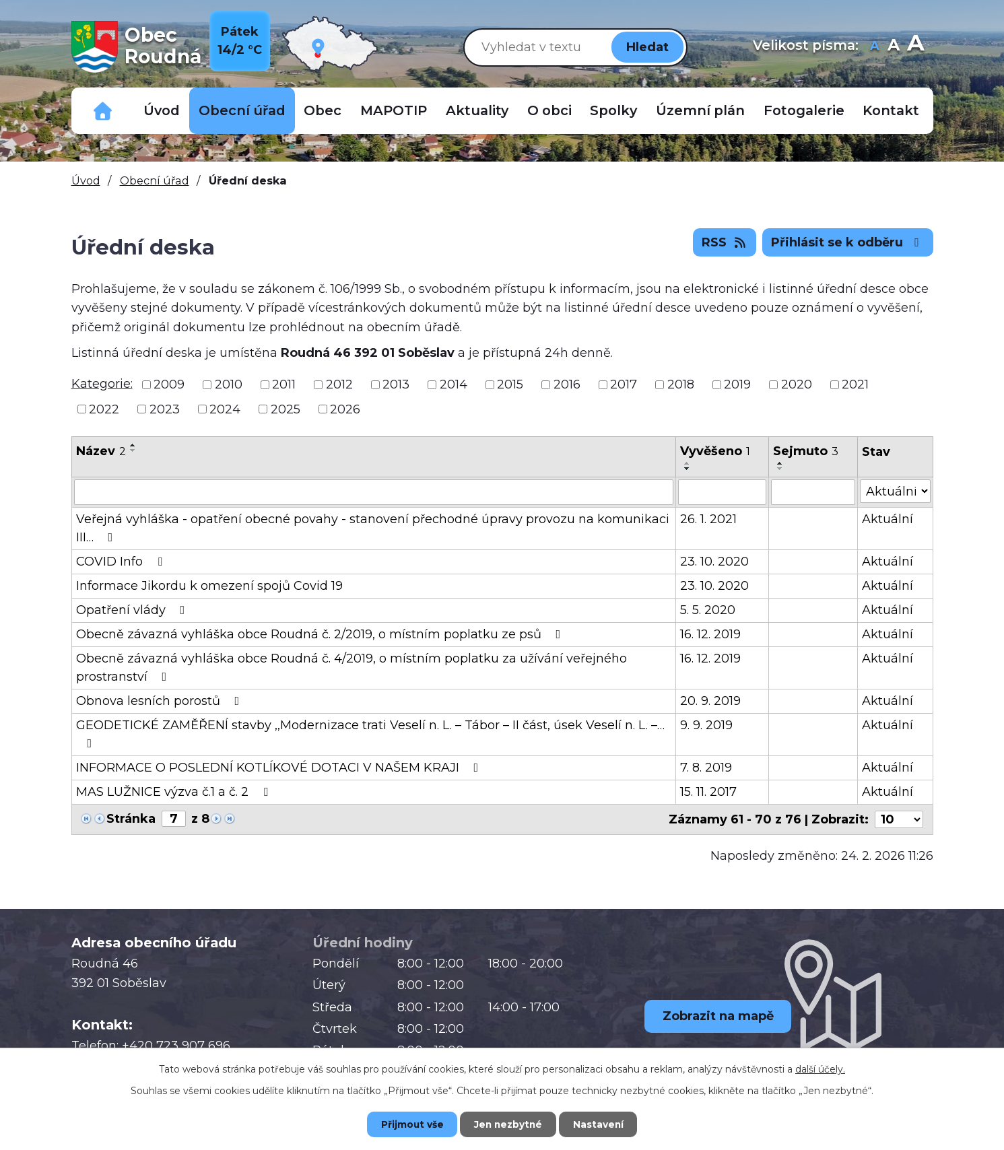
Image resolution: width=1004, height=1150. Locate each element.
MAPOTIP (393, 110)
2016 (567, 384)
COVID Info (122, 561)
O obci (549, 110)
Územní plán (700, 110)
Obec (322, 110)
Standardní (893, 46)
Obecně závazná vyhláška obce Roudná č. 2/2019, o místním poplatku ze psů (321, 634)
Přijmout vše (407, 1124)
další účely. (820, 1068)
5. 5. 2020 (707, 610)
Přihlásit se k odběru (848, 242)
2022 (104, 408)
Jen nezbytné (508, 1124)
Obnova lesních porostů (160, 701)
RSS (725, 242)
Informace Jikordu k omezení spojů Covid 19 (209, 585)
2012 (339, 384)
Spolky (613, 110)
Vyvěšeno (715, 451)
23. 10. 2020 (714, 561)
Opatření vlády (133, 610)
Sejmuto (805, 451)
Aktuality (477, 110)
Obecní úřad (242, 110)
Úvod (161, 110)
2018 (680, 384)
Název (101, 451)
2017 (623, 384)
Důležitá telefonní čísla (103, 111)
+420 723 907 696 (176, 1045)
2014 (453, 384)
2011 (284, 384)
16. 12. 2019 (710, 634)
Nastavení (602, 1124)
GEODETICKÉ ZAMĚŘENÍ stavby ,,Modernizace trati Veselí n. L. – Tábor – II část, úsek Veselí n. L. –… (370, 733)
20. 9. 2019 (710, 701)
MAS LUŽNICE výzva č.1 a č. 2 (174, 791)
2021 (855, 384)
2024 (224, 408)
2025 (285, 408)
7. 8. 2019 (706, 767)
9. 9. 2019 (706, 725)
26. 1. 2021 (708, 519)
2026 (345, 408)
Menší (875, 46)
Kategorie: (102, 383)
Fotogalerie (804, 110)
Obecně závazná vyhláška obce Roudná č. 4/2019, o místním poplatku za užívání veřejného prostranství (351, 667)
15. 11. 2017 (708, 791)
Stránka (131, 818)
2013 (395, 384)
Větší (915, 46)
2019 (737, 384)
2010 (228, 384)
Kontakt (891, 110)
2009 (169, 384)
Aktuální (887, 519)
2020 (796, 384)
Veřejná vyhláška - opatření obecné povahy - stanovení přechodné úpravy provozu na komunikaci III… (372, 528)
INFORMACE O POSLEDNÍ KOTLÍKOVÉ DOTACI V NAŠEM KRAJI (280, 767)
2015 (510, 384)
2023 (164, 408)
